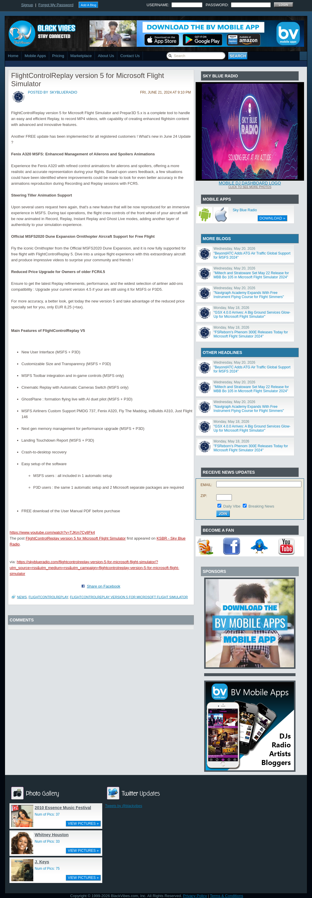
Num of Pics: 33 (47, 841)
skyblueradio (63, 92)
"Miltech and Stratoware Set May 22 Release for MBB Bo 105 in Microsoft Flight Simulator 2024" (251, 275)
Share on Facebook (103, 586)
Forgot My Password (55, 5)
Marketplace (81, 56)
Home (13, 56)
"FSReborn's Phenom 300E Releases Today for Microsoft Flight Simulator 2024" (251, 334)
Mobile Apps (35, 56)
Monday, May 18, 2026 (231, 308)
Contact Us (130, 56)
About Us (106, 56)
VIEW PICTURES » (83, 823)
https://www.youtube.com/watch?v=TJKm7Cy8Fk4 (52, 532)
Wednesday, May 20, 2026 (234, 249)
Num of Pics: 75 (47, 869)
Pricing (58, 56)
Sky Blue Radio (245, 210)
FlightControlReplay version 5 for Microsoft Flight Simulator (76, 538)
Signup (27, 5)
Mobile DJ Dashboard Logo (250, 183)
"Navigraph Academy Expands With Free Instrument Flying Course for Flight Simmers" (249, 295)
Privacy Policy (195, 896)
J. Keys (42, 861)
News (22, 597)
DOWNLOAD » (272, 218)
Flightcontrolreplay (48, 597)
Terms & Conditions (226, 896)
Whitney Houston (52, 834)
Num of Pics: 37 (47, 814)
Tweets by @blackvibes (123, 806)
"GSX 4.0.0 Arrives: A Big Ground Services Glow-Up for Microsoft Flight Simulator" (252, 314)
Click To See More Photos (249, 187)
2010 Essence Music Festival (63, 807)
